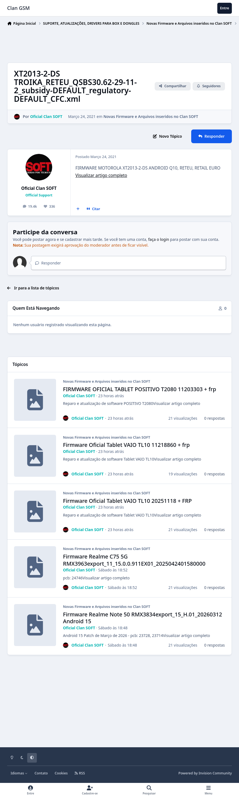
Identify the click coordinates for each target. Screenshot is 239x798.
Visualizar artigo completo (101, 175)
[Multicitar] (78, 209)
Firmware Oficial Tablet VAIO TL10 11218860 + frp (126, 445)
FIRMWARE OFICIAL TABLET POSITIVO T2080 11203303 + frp (139, 389)
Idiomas (19, 773)
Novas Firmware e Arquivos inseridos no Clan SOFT (150, 116)
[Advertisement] (107, 43)
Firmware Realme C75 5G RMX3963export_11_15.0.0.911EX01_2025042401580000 (134, 560)
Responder (48, 263)
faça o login (158, 239)
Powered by (205, 773)
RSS (79, 773)
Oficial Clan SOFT (39, 188)
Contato (41, 773)
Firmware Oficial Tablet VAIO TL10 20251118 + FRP (127, 500)
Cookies (61, 773)
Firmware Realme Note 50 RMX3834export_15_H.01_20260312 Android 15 (142, 617)
